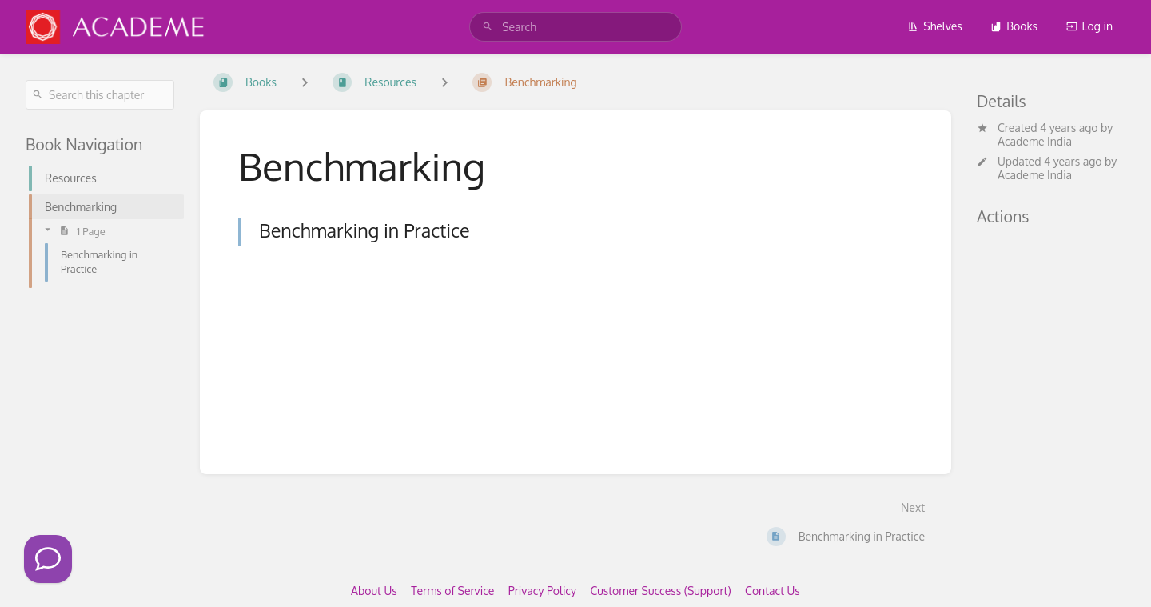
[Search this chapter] (100, 95)
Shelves (934, 26)
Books (1013, 26)
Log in (1089, 26)
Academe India (1035, 141)
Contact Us (772, 590)
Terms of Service (452, 590)
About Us (374, 590)
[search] (575, 27)
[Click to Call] (48, 559)
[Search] (487, 27)
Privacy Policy (542, 590)
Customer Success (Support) (660, 590)
